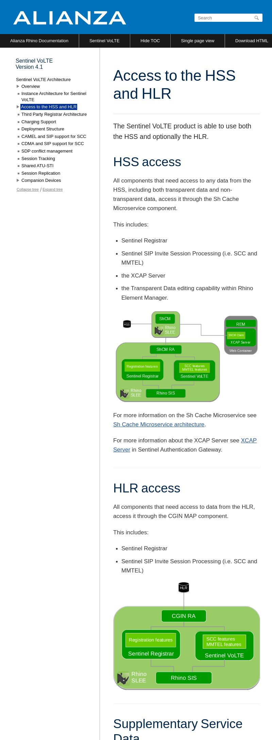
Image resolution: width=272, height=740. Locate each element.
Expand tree (52, 189)
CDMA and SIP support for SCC (52, 143)
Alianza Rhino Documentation (39, 40)
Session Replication (40, 173)
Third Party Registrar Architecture (54, 114)
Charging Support (38, 121)
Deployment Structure (42, 128)
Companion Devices (41, 180)
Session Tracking (38, 158)
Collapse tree (28, 189)
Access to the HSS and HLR (48, 106)
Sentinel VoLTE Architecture (43, 79)
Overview (30, 86)
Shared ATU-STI (37, 165)
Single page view (197, 40)
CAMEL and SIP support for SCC (53, 136)
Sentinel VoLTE (104, 40)
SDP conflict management (46, 151)
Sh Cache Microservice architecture (158, 424)
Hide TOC (150, 40)
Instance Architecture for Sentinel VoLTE (53, 96)
